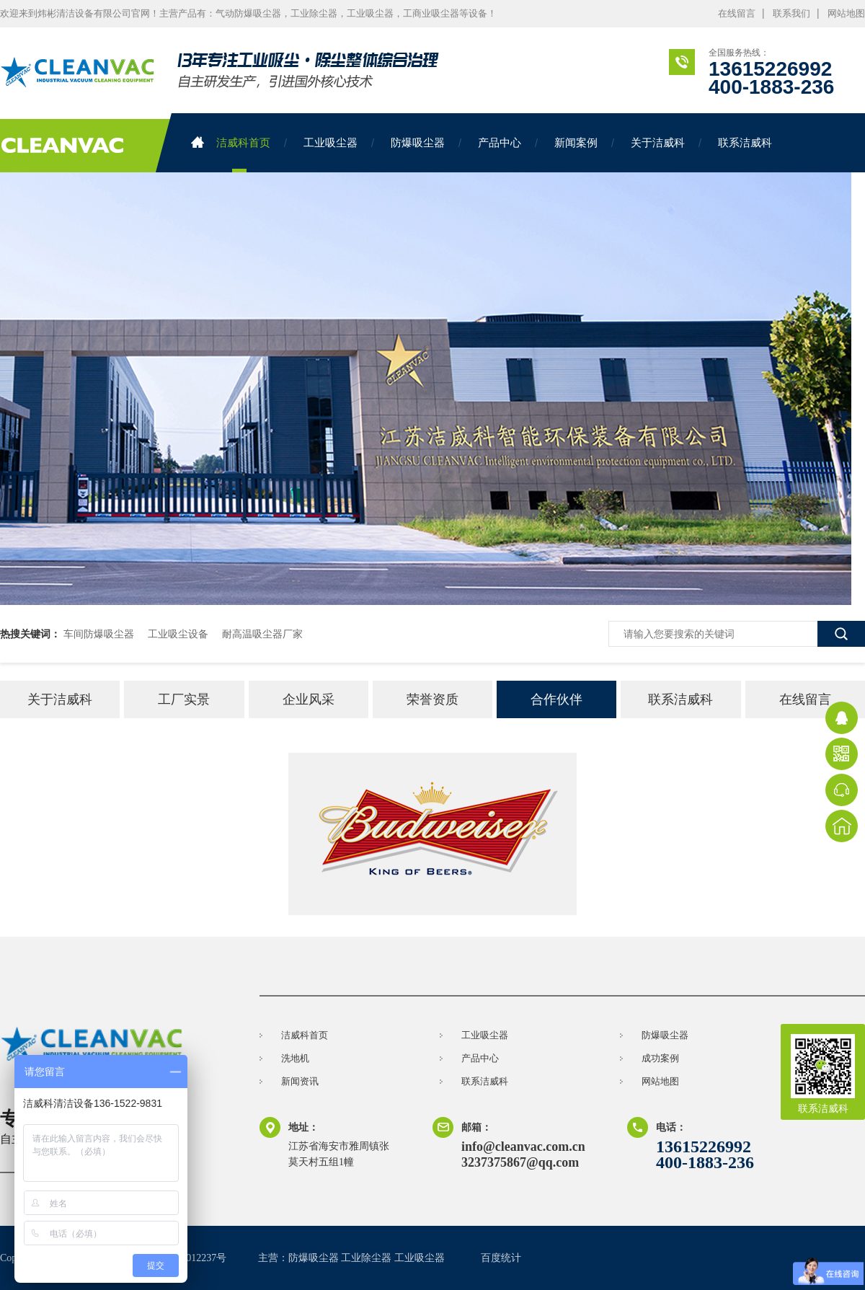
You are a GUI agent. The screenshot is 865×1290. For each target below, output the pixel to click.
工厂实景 (184, 699)
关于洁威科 (658, 142)
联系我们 (791, 13)
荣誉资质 (432, 699)
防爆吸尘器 (418, 142)
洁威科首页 (230, 142)
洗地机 (295, 1058)
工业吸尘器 (330, 142)
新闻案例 (576, 142)
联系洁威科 (745, 142)
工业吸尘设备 (178, 634)
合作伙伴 (556, 699)
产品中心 (499, 142)
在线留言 (736, 13)
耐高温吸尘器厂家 (262, 634)
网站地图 (846, 13)
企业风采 (308, 699)
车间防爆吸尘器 (98, 634)
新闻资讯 (300, 1081)
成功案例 (660, 1058)
